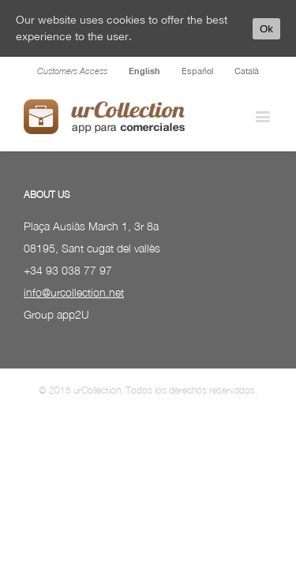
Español (197, 71)
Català (246, 71)
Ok (266, 29)
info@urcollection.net (74, 331)
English (144, 70)
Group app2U (56, 354)
